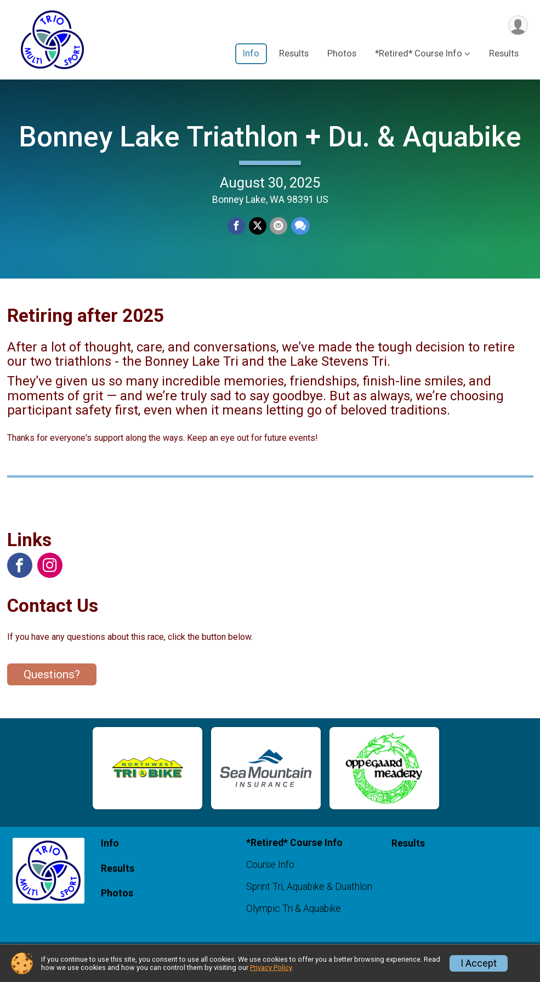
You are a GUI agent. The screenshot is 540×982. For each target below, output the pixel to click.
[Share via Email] (278, 231)
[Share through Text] (300, 231)
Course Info (270, 874)
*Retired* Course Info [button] (418, 54)
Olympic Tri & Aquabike (293, 917)
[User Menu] (518, 25)
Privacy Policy (271, 967)
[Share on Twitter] (257, 231)
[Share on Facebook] (237, 231)
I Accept (479, 963)
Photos (341, 54)
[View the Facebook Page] (19, 574)
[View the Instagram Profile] (49, 574)
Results (294, 54)
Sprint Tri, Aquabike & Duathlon (309, 895)
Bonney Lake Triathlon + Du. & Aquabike (270, 141)
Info (251, 54)
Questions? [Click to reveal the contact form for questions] (52, 683)
